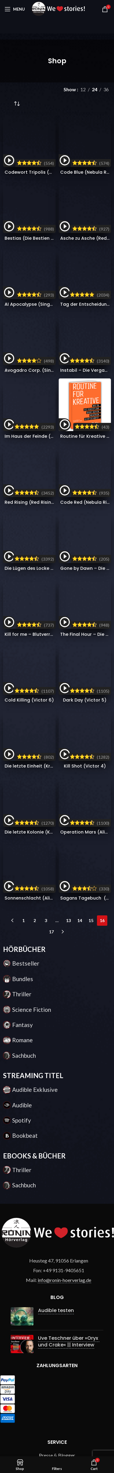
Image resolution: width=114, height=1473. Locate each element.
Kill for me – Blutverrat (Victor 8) (42, 389)
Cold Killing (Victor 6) (29, 415)
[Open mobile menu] (15, 9)
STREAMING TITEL (33, 688)
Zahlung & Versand (57, 1091)
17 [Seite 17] (51, 544)
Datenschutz (57, 1176)
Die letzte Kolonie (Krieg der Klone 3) (46, 479)
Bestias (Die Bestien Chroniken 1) (42, 164)
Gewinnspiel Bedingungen (57, 1113)
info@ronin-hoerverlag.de (64, 893)
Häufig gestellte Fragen (57, 1079)
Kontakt (57, 1102)
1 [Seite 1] (23, 533)
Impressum (57, 1188)
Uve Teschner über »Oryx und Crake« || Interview (68, 954)
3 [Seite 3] (46, 533)
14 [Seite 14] (79, 533)
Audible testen (56, 923)
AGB (57, 1154)
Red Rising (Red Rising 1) (32, 325)
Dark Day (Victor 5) (84, 415)
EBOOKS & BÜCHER (34, 768)
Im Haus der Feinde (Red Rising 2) (42, 260)
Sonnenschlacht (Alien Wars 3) (39, 511)
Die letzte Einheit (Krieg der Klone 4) (45, 447)
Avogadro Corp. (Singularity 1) (39, 228)
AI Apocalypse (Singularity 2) (38, 190)
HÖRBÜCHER (24, 562)
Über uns (57, 1142)
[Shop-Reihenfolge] (16, 104)
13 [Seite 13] (68, 533)
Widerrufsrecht (57, 1165)
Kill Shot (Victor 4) (85, 441)
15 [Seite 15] (90, 533)
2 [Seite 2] (34, 533)
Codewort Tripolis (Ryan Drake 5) (42, 138)
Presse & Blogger (57, 1068)
